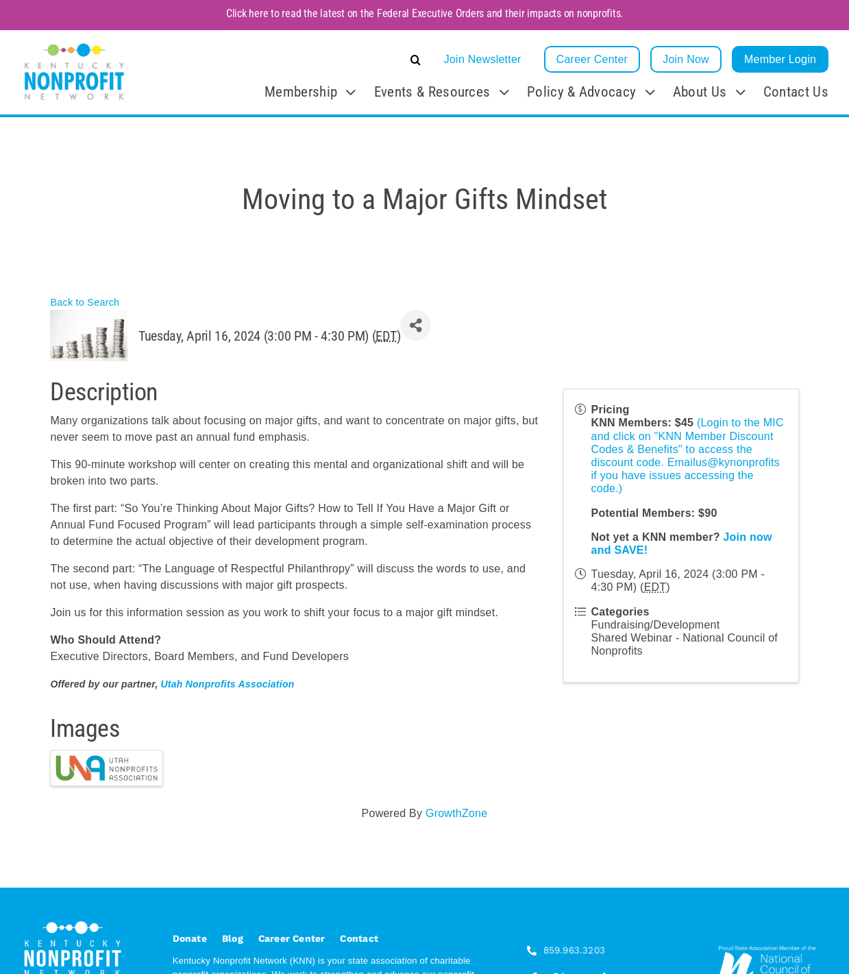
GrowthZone (456, 813)
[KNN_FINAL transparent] (74, 45)
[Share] (415, 325)
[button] (313, 60)
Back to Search (84, 302)
